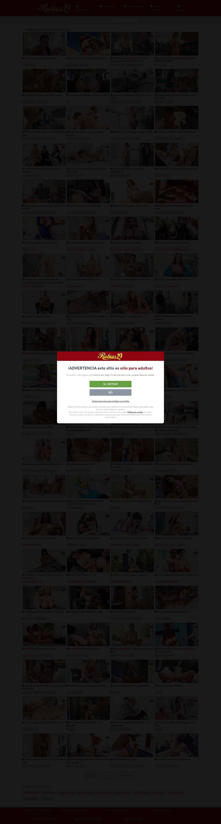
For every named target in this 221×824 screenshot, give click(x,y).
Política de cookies (135, 412)
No (110, 392)
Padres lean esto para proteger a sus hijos (110, 401)
